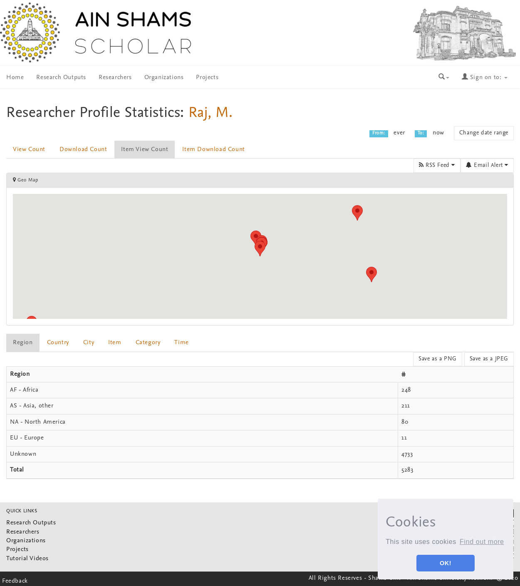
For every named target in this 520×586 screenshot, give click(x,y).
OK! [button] (445, 563)
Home (15, 77)
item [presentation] (114, 343)
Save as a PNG (437, 359)
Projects (207, 77)
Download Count (83, 149)
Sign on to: (485, 77)
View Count (29, 149)
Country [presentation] (58, 343)
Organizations (164, 77)
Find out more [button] (482, 541)
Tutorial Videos (27, 559)
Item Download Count (213, 149)
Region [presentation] (23, 343)
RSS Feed (437, 165)
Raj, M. (210, 113)
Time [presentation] (181, 343)
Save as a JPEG (489, 359)
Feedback (15, 581)
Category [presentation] (148, 343)
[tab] (23, 343)
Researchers (115, 77)
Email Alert (487, 165)
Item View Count (144, 149)
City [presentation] (88, 343)
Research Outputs (61, 77)
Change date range (483, 133)
